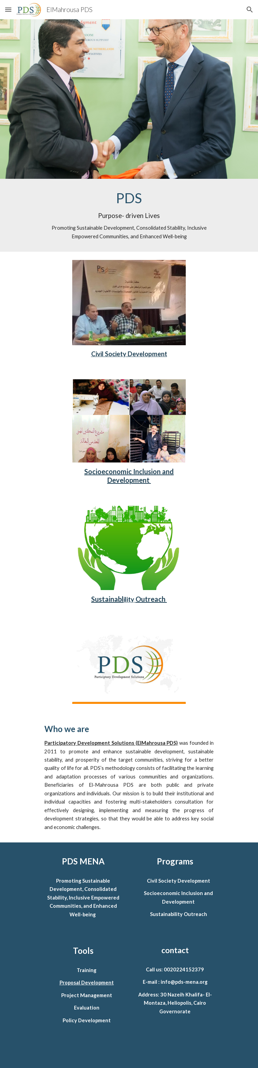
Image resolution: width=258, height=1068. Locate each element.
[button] (8, 9)
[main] (129, 215)
